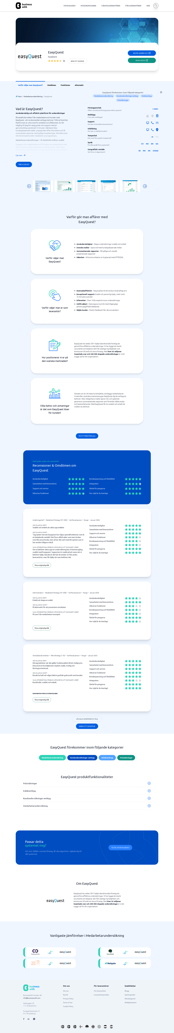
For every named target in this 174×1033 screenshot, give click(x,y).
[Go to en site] (99, 1026)
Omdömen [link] (51, 85)
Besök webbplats (142, 53)
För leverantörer (100, 991)
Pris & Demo (24, 164)
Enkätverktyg (147, 96)
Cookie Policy (68, 1006)
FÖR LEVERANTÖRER (133, 6)
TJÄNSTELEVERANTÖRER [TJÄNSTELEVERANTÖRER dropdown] (110, 6)
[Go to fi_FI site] (81, 1026)
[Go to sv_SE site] (62, 1026)
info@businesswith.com (31, 998)
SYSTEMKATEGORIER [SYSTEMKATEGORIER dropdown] (88, 6)
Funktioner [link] (65, 85)
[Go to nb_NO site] (74, 1026)
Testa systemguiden (120, 847)
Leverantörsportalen (101, 995)
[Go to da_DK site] (68, 1026)
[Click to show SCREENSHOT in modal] (43, 186)
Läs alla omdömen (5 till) (87, 719)
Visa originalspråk (42, 565)
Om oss (65, 991)
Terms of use (67, 1002)
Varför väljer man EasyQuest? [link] (30, 85)
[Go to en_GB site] (93, 1026)
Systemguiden (130, 995)
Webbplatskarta (130, 1002)
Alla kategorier (130, 998)
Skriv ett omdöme (77, 61)
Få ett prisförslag (87, 436)
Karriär (65, 995)
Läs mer (21, 155)
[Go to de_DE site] (87, 1026)
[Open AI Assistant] (34, 1019)
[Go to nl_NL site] (105, 1026)
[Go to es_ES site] (111, 1026)
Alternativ (79, 85)
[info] (64, 61)
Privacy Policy (68, 998)
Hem (20, 96)
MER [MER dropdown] (148, 6)
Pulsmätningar (122, 100)
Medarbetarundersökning (33, 96)
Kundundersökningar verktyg (127, 96)
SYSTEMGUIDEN (69, 6)
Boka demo (142, 60)
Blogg (127, 991)
